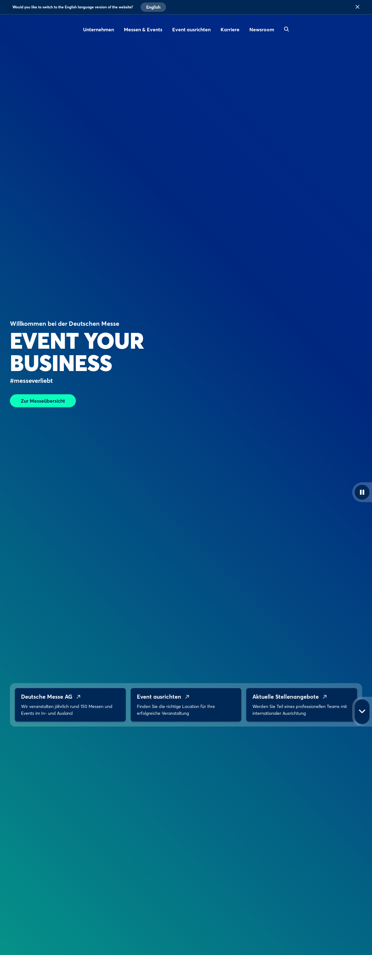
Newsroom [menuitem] (261, 29)
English (153, 7)
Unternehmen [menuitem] (98, 29)
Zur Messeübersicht (43, 401)
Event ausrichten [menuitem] (191, 29)
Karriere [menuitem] (230, 29)
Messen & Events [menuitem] (143, 29)
